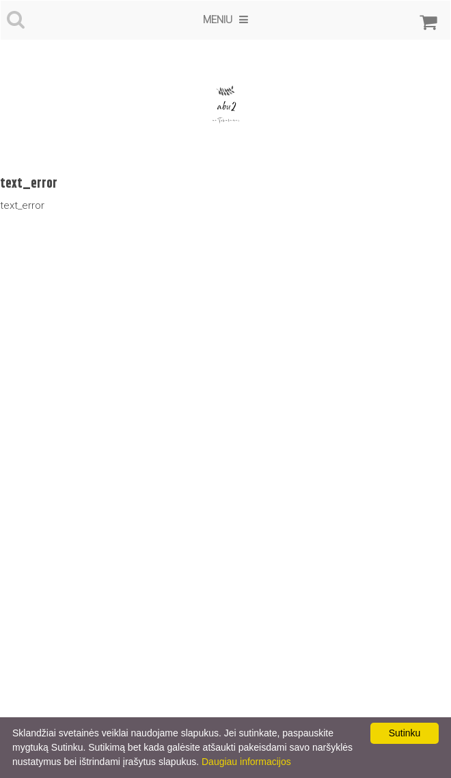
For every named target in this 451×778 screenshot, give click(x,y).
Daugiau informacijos (246, 761)
